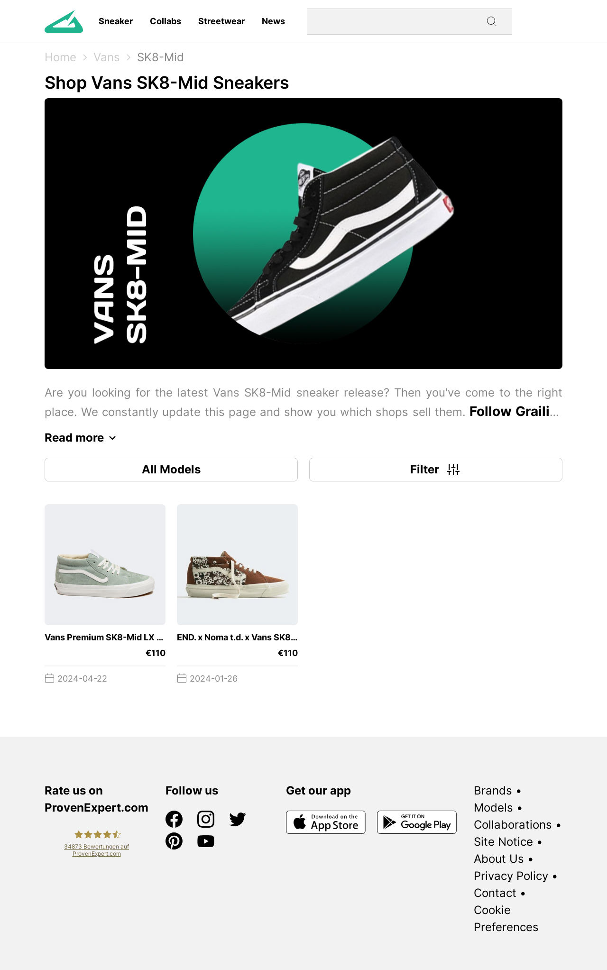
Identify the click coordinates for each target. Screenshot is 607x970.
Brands (493, 790)
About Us (499, 859)
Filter (436, 469)
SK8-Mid (160, 57)
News (273, 21)
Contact (495, 893)
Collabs (165, 21)
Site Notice (503, 842)
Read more (83, 437)
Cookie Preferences (506, 918)
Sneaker (116, 21)
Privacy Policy (511, 876)
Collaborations (513, 824)
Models (493, 807)
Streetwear (221, 21)
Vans (106, 57)
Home (60, 57)
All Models (171, 469)
